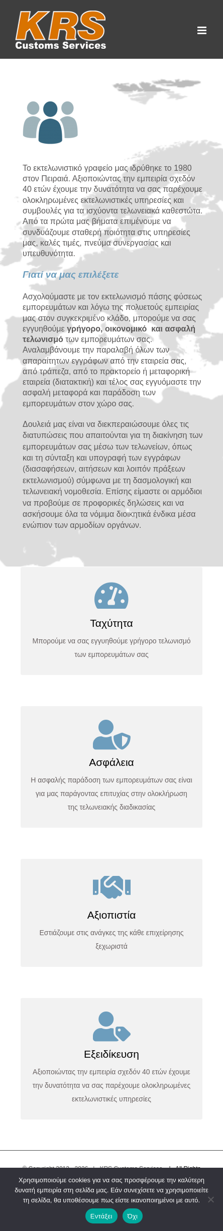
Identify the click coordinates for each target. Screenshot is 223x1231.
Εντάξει (101, 1216)
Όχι (133, 1216)
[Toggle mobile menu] (202, 30)
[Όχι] (210, 1199)
